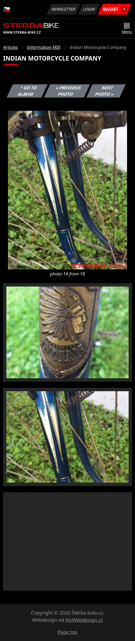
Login (89, 9)
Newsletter (63, 9)
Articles (10, 47)
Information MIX (43, 47)
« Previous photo (68, 91)
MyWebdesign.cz (84, 620)
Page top (67, 632)
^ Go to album (27, 91)
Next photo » (104, 91)
